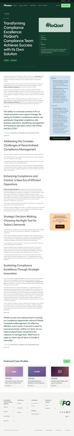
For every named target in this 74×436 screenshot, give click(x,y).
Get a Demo (66, 5)
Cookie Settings (49, 430)
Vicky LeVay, (38, 76)
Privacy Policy (59, 430)
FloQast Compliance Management (12, 87)
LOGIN (68, 1)
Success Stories (34, 403)
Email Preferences (39, 430)
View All (67, 361)
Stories (39, 5)
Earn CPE (58, 5)
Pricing (20, 5)
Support (63, 1)
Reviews (33, 405)
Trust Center (67, 430)
